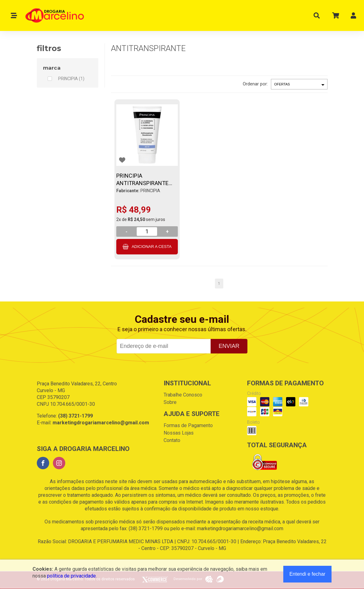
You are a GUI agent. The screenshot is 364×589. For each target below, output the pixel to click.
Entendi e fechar (307, 574)
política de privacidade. (72, 576)
